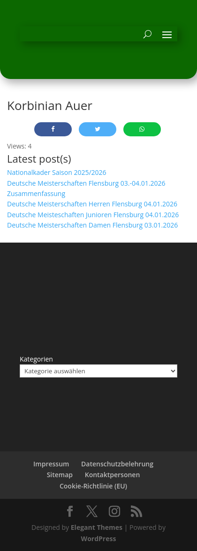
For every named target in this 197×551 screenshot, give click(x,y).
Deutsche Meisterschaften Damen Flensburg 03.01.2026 (92, 224)
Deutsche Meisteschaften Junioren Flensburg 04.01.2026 (93, 214)
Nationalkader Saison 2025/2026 (56, 172)
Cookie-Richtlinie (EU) (93, 485)
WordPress (98, 538)
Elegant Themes (96, 527)
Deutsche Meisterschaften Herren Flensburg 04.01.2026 (92, 203)
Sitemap (60, 474)
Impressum (51, 463)
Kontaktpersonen (112, 474)
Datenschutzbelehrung (117, 463)
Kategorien (36, 358)
